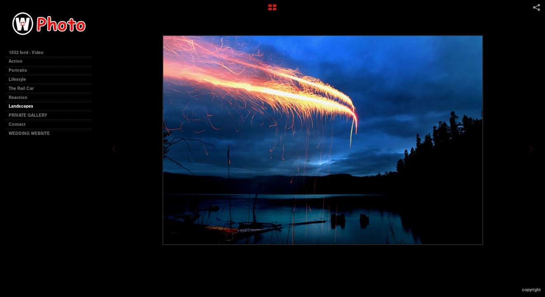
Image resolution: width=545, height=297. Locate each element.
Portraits (18, 70)
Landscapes (21, 106)
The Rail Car (21, 88)
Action (15, 61)
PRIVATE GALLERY (28, 115)
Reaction (18, 97)
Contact (17, 124)
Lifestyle (17, 79)
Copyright (531, 289)
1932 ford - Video (26, 52)
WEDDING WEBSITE (29, 133)
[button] (272, 10)
